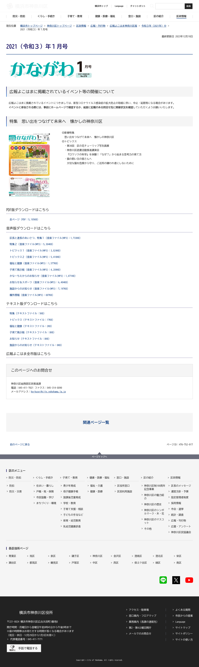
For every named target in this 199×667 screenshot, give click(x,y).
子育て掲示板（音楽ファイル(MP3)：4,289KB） (36, 269)
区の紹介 (148, 477)
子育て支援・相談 (73, 509)
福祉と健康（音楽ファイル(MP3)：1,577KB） (34, 263)
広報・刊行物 (97, 26)
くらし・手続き (44, 477)
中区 (95, 562)
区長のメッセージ (181, 485)
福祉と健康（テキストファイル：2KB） (31, 326)
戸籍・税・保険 (45, 491)
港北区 (159, 556)
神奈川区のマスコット (154, 521)
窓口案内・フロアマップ (142, 615)
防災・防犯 (15, 477)
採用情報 (176, 503)
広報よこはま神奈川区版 (123, 26)
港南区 (138, 556)
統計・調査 (177, 515)
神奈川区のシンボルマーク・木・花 (154, 512)
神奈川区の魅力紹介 (154, 497)
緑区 (157, 562)
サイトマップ (182, 627)
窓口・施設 (123, 477)
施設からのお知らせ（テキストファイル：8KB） (36, 345)
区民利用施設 (124, 491)
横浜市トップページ (31, 26)
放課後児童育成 (72, 497)
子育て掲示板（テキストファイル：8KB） (33, 332)
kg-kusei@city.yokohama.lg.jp (48, 391)
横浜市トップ (101, 6)
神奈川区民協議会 (181, 532)
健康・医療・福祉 (99, 477)
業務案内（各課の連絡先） (144, 622)
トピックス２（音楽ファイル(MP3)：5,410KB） (36, 257)
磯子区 (75, 556)
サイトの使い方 (184, 639)
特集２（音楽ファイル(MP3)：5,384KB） (32, 244)
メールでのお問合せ (140, 633)
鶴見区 (54, 562)
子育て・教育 (70, 477)
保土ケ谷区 (140, 562)
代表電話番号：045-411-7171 (26, 639)
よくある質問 (182, 610)
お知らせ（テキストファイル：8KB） (30, 338)
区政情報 (81, 26)
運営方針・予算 (179, 491)
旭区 (32, 556)
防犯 (11, 485)
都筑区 (33, 562)
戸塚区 (75, 562)
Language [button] (119, 6)
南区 (178, 562)
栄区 (178, 556)
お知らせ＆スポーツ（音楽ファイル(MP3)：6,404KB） (39, 282)
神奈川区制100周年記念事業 (154, 487)
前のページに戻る (20, 444)
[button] (99, 422)
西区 (115, 562)
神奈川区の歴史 (153, 504)
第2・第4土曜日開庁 (140, 627)
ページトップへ (99, 457)
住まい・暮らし (45, 485)
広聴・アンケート (181, 526)
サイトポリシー (184, 633)
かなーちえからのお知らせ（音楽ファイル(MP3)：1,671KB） (43, 276)
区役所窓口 (123, 485)
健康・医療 (96, 491)
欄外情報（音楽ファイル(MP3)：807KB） (32, 295)
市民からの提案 (184, 615)
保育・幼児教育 (72, 520)
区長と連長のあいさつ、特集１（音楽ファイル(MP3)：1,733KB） (46, 238)
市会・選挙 (177, 509)
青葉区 (12, 556)
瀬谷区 (12, 562)
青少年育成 (69, 485)
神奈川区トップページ (59, 26)
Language (180, 622)
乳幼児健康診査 (72, 526)
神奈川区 (98, 556)
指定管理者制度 (179, 497)
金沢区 (117, 556)
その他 (148, 529)
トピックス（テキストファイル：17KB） (32, 319)
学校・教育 (69, 503)
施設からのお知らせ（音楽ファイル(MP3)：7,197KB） (39, 288)
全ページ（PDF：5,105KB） (24, 219)
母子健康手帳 (70, 491)
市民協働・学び (45, 497)
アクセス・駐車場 (139, 610)
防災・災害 (15, 491)
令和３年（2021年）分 (153, 26)
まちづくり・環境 (46, 503)
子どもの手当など (73, 515)
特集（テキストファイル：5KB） (28, 313)
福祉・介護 (96, 485)
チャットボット (138, 6)
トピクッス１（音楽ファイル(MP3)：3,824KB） (36, 250)
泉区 (53, 556)
